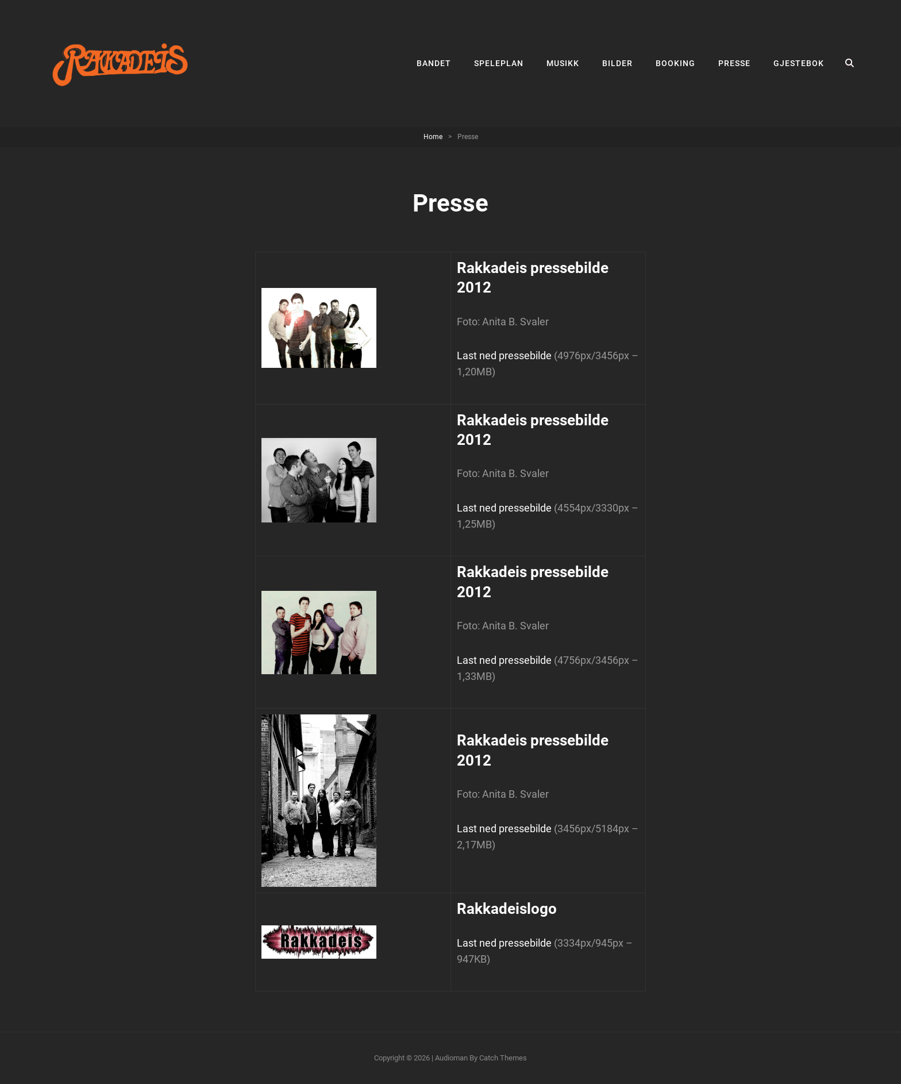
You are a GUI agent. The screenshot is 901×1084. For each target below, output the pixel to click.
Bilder (617, 63)
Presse (734, 63)
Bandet (434, 63)
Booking (675, 63)
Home (432, 137)
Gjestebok (798, 63)
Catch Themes (503, 1058)
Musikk (562, 63)
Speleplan (498, 63)
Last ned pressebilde (504, 355)
